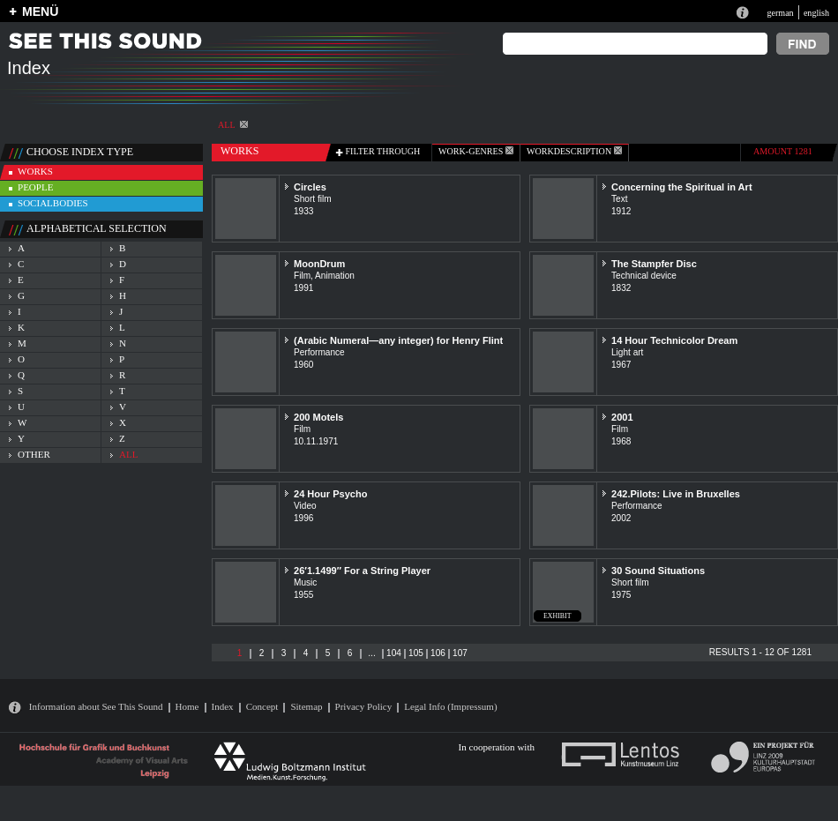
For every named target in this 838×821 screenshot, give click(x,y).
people (35, 187)
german (780, 13)
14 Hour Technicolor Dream (674, 340)
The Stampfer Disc (654, 263)
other (34, 454)
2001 (622, 417)
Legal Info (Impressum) (450, 706)
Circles (310, 187)
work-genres (475, 151)
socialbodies (53, 203)
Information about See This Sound (96, 706)
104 (393, 653)
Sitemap (306, 706)
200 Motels (318, 417)
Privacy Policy (364, 706)
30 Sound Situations (658, 570)
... (371, 653)
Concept (262, 706)
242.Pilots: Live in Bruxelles (675, 494)
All (233, 125)
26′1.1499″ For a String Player (362, 570)
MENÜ (40, 11)
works (35, 171)
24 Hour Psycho (330, 494)
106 (437, 653)
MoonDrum (319, 263)
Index (223, 706)
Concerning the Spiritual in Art (681, 187)
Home (187, 706)
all (128, 454)
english (816, 13)
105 (415, 653)
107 (460, 653)
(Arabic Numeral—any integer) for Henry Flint (398, 340)
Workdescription (574, 151)
